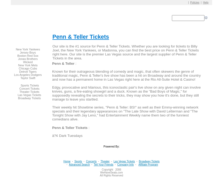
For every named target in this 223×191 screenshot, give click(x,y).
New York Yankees (28, 49)
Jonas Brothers (28, 58)
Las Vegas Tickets (29, 95)
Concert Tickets (29, 88)
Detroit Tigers (28, 71)
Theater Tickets (29, 91)
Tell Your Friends (103, 164)
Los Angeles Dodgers (28, 74)
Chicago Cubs (28, 68)
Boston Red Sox (28, 55)
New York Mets (28, 65)
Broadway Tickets (29, 98)
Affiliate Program (148, 164)
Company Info (125, 164)
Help (206, 2)
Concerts (91, 161)
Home (66, 161)
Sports (78, 161)
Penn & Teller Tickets (80, 37)
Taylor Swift (27, 78)
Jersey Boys (28, 52)
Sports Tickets (30, 85)
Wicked (28, 62)
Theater (104, 161)
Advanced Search (79, 164)
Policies (194, 2)
